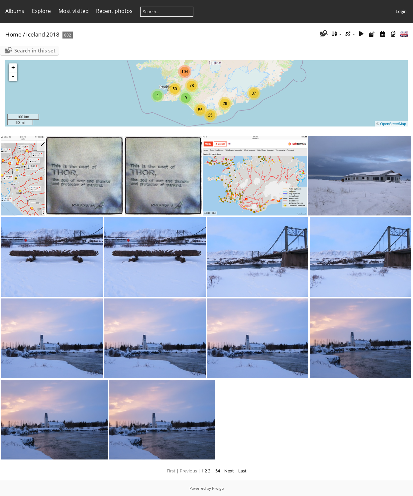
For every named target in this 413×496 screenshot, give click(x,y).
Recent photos (114, 11)
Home (13, 34)
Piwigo (218, 488)
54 (217, 471)
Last (242, 471)
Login (401, 11)
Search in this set (34, 50)
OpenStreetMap (393, 124)
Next (229, 471)
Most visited (73, 11)
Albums (14, 11)
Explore (41, 11)
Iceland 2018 (42, 34)
